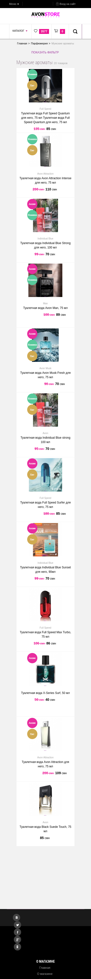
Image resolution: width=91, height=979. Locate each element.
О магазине (45, 974)
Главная (44, 967)
